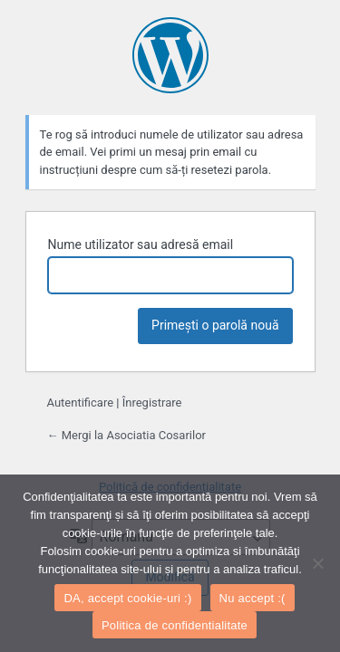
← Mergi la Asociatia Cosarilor (126, 435)
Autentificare (80, 402)
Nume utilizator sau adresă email (141, 244)
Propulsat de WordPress (170, 55)
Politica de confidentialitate (175, 625)
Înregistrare (152, 402)
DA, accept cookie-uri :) (127, 598)
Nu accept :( (252, 598)
